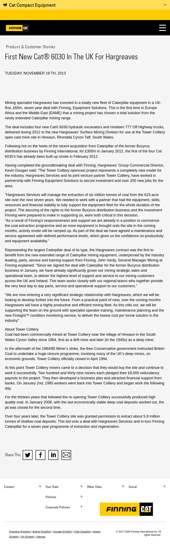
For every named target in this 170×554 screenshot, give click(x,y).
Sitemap (40, 536)
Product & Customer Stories (30, 46)
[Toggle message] (165, 4)
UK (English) (27, 536)
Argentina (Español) (20, 531)
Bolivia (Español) (42, 531)
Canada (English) (62, 531)
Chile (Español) (82, 531)
